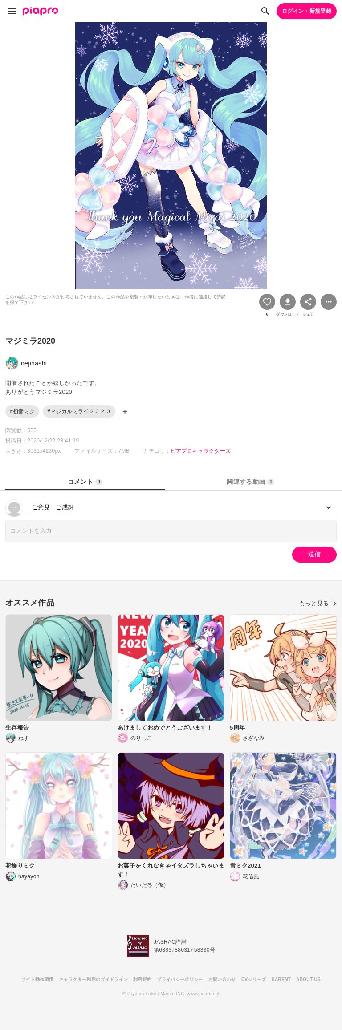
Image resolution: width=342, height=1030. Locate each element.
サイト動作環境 (37, 979)
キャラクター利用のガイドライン (93, 979)
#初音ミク (22, 411)
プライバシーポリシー (180, 979)
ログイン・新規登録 (306, 11)
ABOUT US (308, 979)
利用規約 (142, 979)
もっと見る (318, 603)
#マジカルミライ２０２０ (79, 411)
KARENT (281, 979)
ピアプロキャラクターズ (201, 451)
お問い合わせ (222, 979)
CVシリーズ (253, 979)
